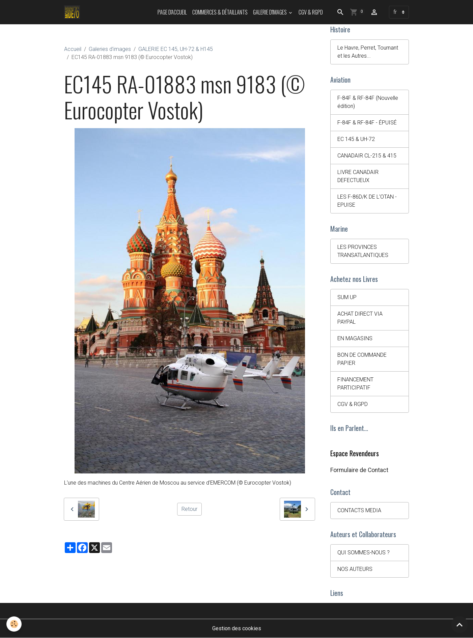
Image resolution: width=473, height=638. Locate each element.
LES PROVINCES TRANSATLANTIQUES (362, 251)
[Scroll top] (459, 624)
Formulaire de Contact (359, 470)
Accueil (72, 49)
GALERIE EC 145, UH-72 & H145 (175, 49)
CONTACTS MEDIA (359, 510)
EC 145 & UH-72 (356, 139)
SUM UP (347, 297)
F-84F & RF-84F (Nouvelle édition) (367, 102)
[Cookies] (14, 624)
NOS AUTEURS (354, 569)
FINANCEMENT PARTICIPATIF (355, 383)
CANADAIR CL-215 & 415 (366, 155)
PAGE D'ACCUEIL (172, 12)
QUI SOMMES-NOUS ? (363, 552)
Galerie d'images (270, 12)
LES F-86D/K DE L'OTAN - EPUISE (367, 201)
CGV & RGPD (311, 12)
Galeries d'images (110, 49)
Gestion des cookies (236, 628)
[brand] (73, 12)
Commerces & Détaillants (220, 12)
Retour (189, 509)
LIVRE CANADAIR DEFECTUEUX (358, 176)
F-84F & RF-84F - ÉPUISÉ (367, 122)
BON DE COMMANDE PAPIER (362, 359)
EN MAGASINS (354, 338)
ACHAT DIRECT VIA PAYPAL (360, 318)
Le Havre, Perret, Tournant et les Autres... (367, 52)
